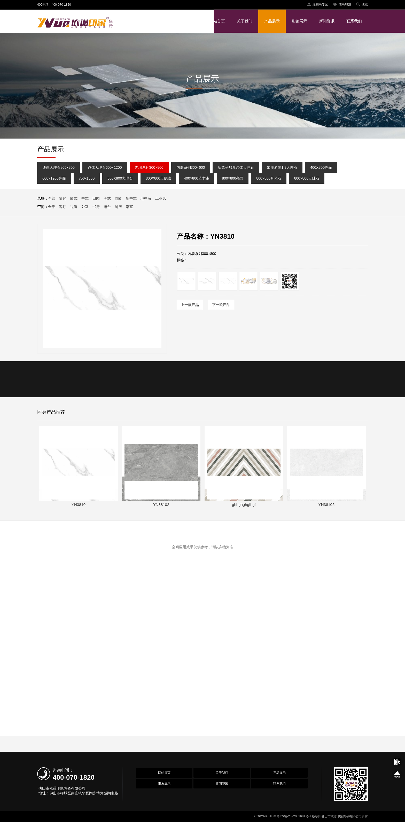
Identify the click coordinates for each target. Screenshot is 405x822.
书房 (96, 207)
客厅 (62, 207)
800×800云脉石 (306, 178)
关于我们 (244, 21)
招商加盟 (345, 4)
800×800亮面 (232, 178)
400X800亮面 (321, 167)
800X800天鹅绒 (158, 178)
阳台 (107, 207)
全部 (51, 198)
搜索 (365, 4)
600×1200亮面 (54, 178)
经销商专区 (320, 4)
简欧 (118, 198)
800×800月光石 (268, 178)
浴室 (129, 207)
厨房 (118, 207)
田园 (96, 198)
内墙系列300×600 (190, 167)
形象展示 (299, 21)
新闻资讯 (326, 21)
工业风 (160, 198)
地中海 (146, 198)
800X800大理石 (120, 178)
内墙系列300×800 (149, 167)
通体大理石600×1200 (105, 167)
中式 (85, 198)
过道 (73, 207)
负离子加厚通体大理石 (236, 167)
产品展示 (272, 21)
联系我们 (354, 21)
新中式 (131, 198)
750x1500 (87, 178)
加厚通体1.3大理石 (282, 167)
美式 (107, 198)
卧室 (85, 207)
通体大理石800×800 (58, 167)
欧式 (73, 198)
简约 (62, 198)
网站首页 (217, 21)
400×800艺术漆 (196, 178)
